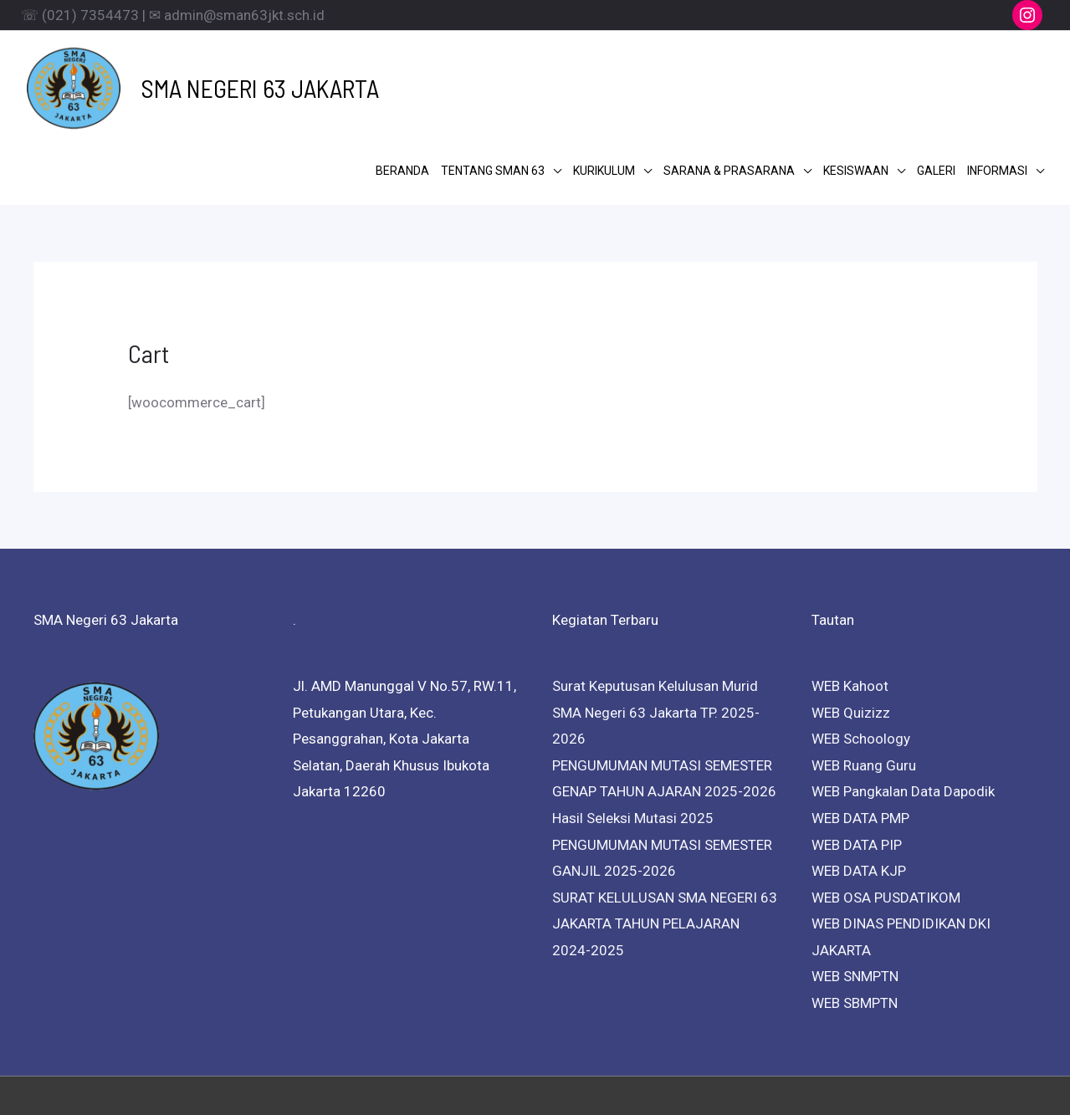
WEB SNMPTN (854, 886)
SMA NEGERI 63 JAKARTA (229, 73)
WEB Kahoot (849, 596)
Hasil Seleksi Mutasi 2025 (633, 728)
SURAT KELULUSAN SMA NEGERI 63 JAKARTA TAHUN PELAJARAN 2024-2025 (664, 833)
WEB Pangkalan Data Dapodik (903, 701)
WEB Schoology (860, 649)
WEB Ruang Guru (863, 675)
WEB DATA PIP (856, 754)
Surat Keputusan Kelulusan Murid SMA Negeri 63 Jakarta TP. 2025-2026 (656, 622)
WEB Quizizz (850, 622)
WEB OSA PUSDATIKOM (885, 807)
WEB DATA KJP (858, 781)
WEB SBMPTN (854, 913)
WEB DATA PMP (860, 728)
